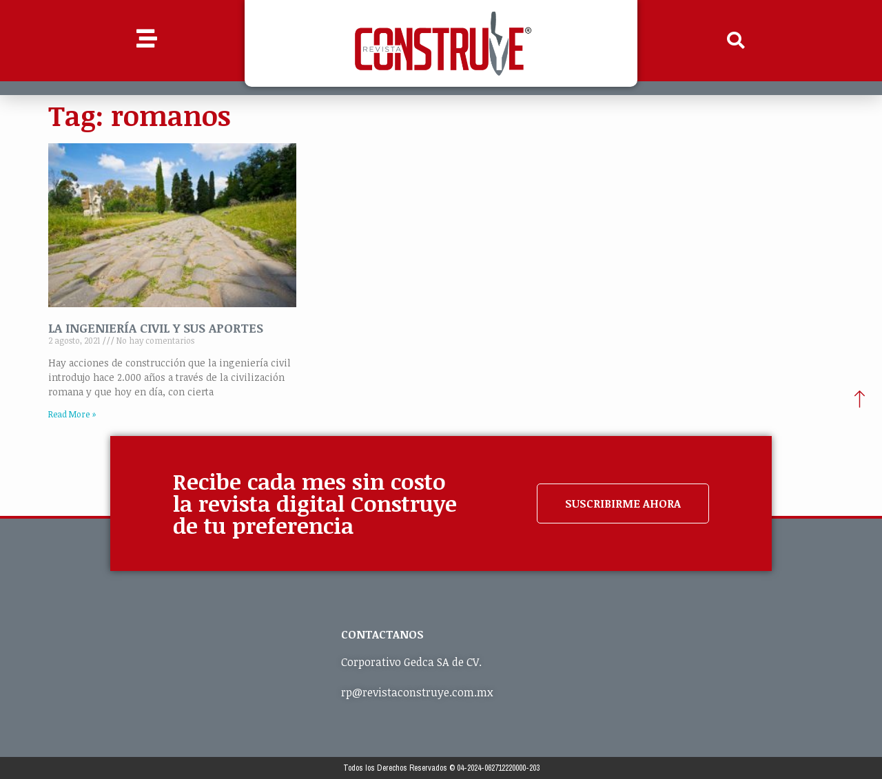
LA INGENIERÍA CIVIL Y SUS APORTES (155, 328)
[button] (736, 40)
